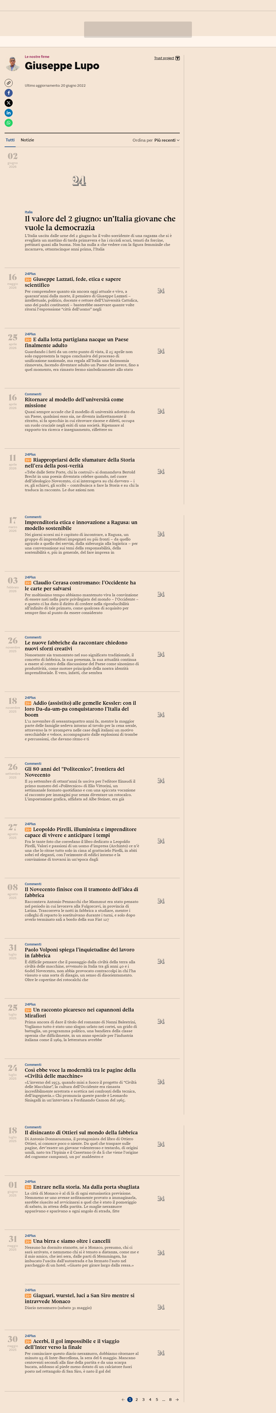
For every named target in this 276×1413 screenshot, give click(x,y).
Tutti (10, 139)
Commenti (33, 394)
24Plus (30, 273)
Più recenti (166, 140)
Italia (29, 212)
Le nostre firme (37, 56)
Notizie (27, 139)
